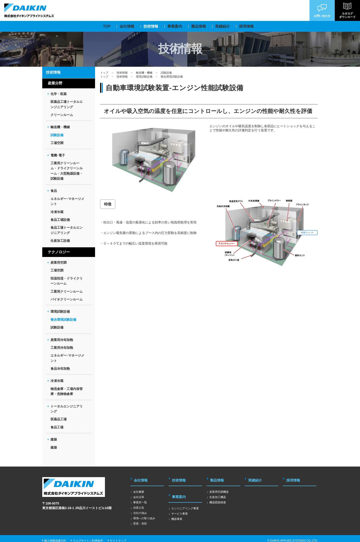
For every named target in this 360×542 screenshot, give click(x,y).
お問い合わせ (322, 10)
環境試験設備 (144, 76)
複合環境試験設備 (172, 76)
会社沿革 (138, 493)
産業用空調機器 (219, 487)
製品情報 (217, 478)
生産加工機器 (217, 493)
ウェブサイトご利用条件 (88, 536)
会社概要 (138, 487)
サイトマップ (118, 536)
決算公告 (138, 503)
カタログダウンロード (347, 10)
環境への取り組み (144, 514)
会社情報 (141, 478)
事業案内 (179, 491)
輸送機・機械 (144, 72)
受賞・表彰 (140, 519)
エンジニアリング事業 (185, 500)
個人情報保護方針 (55, 536)
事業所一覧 (140, 498)
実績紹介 (255, 478)
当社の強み (140, 508)
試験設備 (166, 72)
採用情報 (294, 478)
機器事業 (176, 510)
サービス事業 (179, 505)
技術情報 (122, 72)
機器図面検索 (217, 498)
